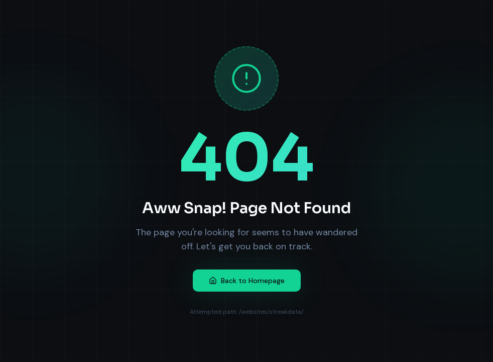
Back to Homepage (247, 280)
